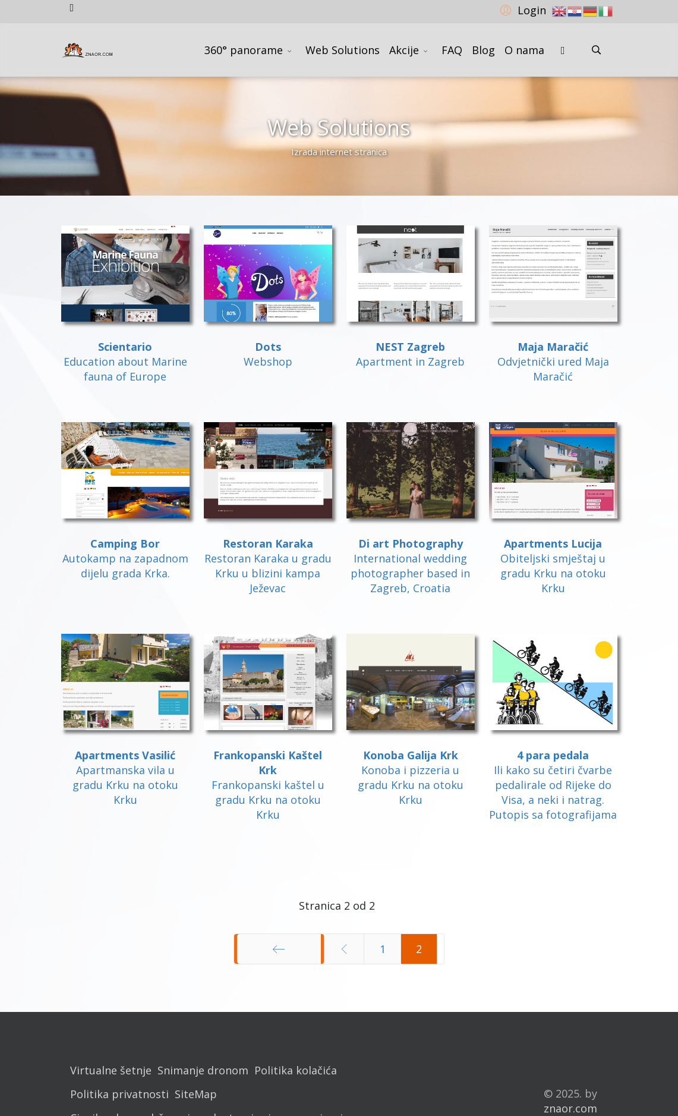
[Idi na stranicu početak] (279, 949)
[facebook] (72, 7)
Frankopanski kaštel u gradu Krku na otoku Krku (268, 800)
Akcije (404, 50)
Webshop (268, 361)
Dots (268, 346)
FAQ (452, 50)
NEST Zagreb (410, 346)
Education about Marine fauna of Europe (125, 361)
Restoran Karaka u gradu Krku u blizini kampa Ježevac (268, 573)
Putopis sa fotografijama (553, 814)
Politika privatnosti (119, 1094)
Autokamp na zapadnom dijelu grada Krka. (125, 565)
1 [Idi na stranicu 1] (383, 949)
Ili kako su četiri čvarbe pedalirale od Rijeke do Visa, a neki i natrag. (553, 785)
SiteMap (196, 1094)
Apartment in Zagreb (410, 361)
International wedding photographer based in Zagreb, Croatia (410, 573)
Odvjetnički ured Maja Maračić (553, 368)
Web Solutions (342, 50)
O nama (524, 50)
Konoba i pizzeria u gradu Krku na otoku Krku (410, 785)
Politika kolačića (295, 1070)
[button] (521, 9)
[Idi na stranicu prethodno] (344, 949)
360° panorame (243, 50)
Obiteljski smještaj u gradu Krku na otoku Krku (553, 573)
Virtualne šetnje (111, 1070)
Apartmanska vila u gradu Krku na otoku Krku (125, 785)
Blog (483, 50)
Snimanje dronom (202, 1070)
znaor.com (570, 1108)
